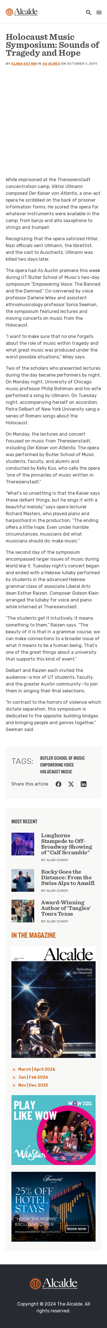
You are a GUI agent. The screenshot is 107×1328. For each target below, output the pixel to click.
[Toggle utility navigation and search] (87, 13)
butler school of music (62, 758)
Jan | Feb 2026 (33, 1077)
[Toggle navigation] (97, 13)
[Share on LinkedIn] (83, 784)
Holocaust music (56, 771)
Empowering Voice (57, 765)
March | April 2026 (36, 1069)
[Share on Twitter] (71, 784)
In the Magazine (33, 934)
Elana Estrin (24, 64)
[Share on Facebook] (58, 784)
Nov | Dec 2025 (33, 1085)
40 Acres (51, 64)
